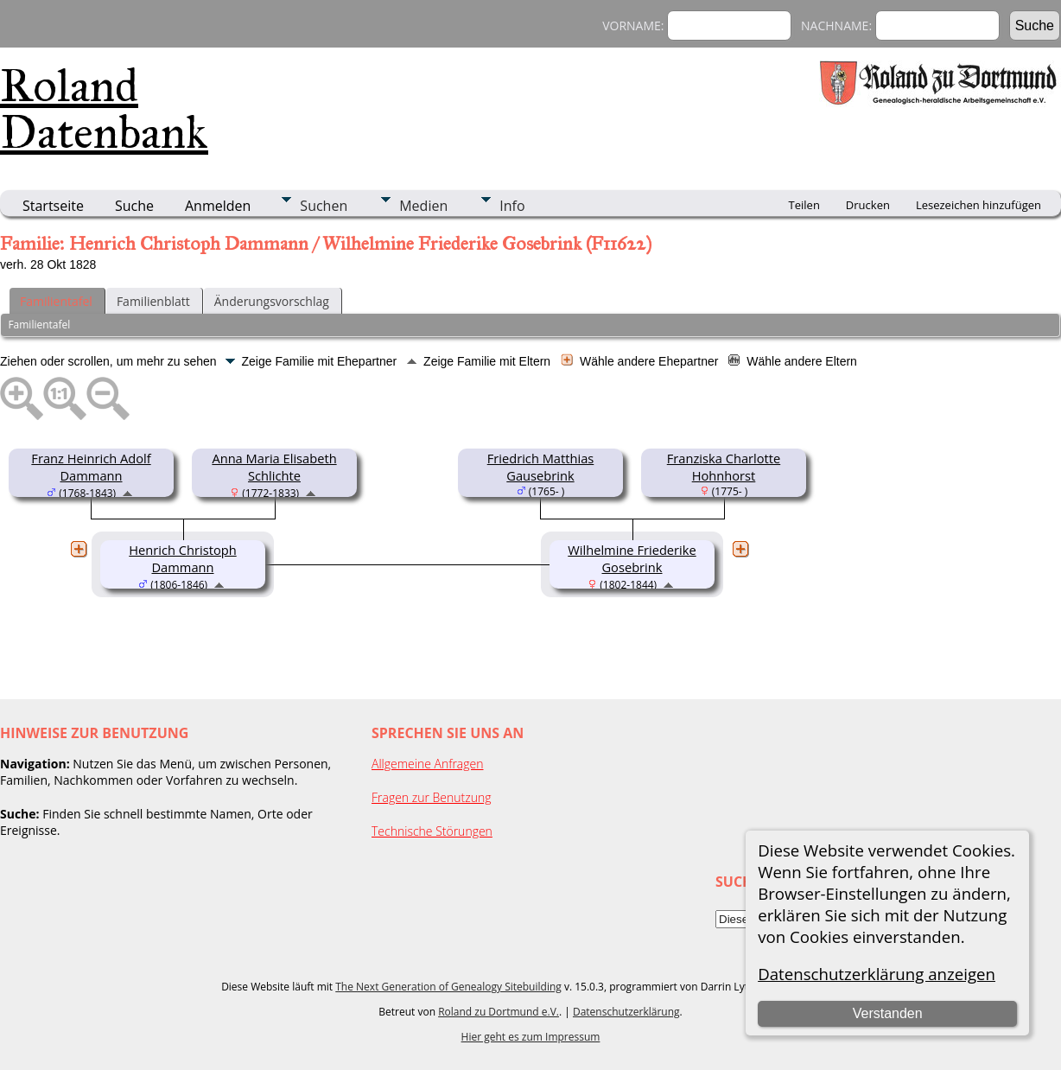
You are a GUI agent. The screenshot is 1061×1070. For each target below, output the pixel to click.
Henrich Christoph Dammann (182, 558)
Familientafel (56, 301)
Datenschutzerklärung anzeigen (876, 973)
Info (511, 205)
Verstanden (888, 1013)
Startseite (53, 205)
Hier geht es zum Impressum (530, 1036)
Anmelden (218, 205)
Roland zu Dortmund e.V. (498, 1011)
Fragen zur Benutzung (432, 797)
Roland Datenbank (104, 109)
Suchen (323, 205)
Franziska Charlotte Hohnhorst (723, 466)
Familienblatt (153, 301)
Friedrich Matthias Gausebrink (540, 466)
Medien (423, 205)
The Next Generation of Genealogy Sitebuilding (448, 986)
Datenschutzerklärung (626, 1011)
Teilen (804, 205)
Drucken (868, 205)
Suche (134, 205)
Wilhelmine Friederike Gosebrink (632, 558)
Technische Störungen (432, 831)
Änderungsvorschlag (271, 301)
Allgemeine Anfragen (428, 763)
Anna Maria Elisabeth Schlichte (274, 466)
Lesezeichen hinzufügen (978, 205)
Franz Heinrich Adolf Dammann (90, 466)
